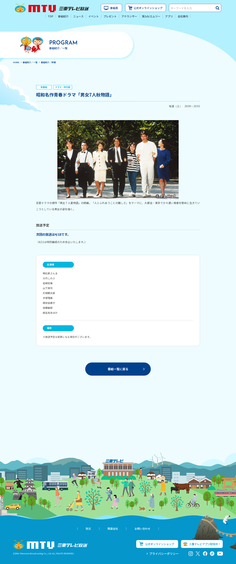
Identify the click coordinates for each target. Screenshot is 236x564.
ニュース (78, 16)
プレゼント (110, 16)
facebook (205, 553)
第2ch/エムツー (151, 16)
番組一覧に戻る (118, 369)
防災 (88, 529)
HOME (16, 62)
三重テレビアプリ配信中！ (205, 544)
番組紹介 (63, 16)
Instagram (190, 553)
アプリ (169, 16)
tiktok (212, 553)
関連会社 (113, 529)
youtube (220, 554)
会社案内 (183, 16)
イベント (93, 16)
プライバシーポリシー (164, 553)
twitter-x (198, 553)
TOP (50, 16)
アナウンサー (129, 16)
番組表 (114, 8)
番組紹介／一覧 (30, 62)
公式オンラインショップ (148, 8)
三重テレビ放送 (52, 7)
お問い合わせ (142, 529)
